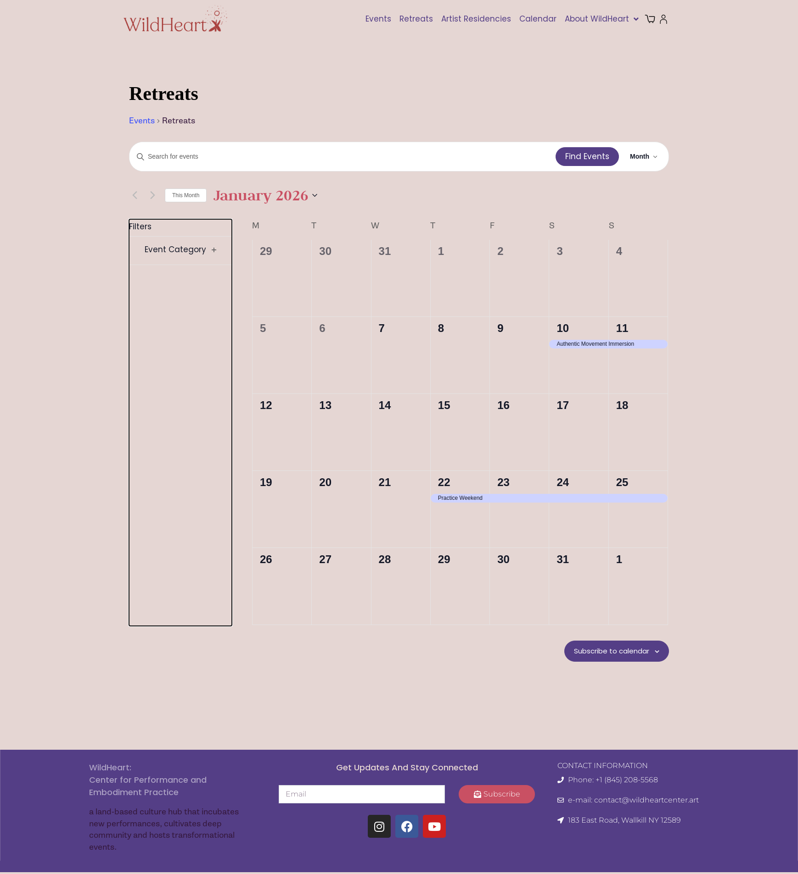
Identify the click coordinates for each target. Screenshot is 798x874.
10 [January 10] (562, 328)
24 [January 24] (562, 482)
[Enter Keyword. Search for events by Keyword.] (342, 156)
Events (378, 18)
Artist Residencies (476, 18)
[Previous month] (134, 195)
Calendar (537, 18)
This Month (185, 195)
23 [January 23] (503, 482)
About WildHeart (602, 19)
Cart (656, 19)
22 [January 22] (444, 482)
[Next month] (152, 195)
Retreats (416, 18)
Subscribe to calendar (605, 652)
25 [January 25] (622, 482)
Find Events (587, 156)
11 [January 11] (622, 328)
